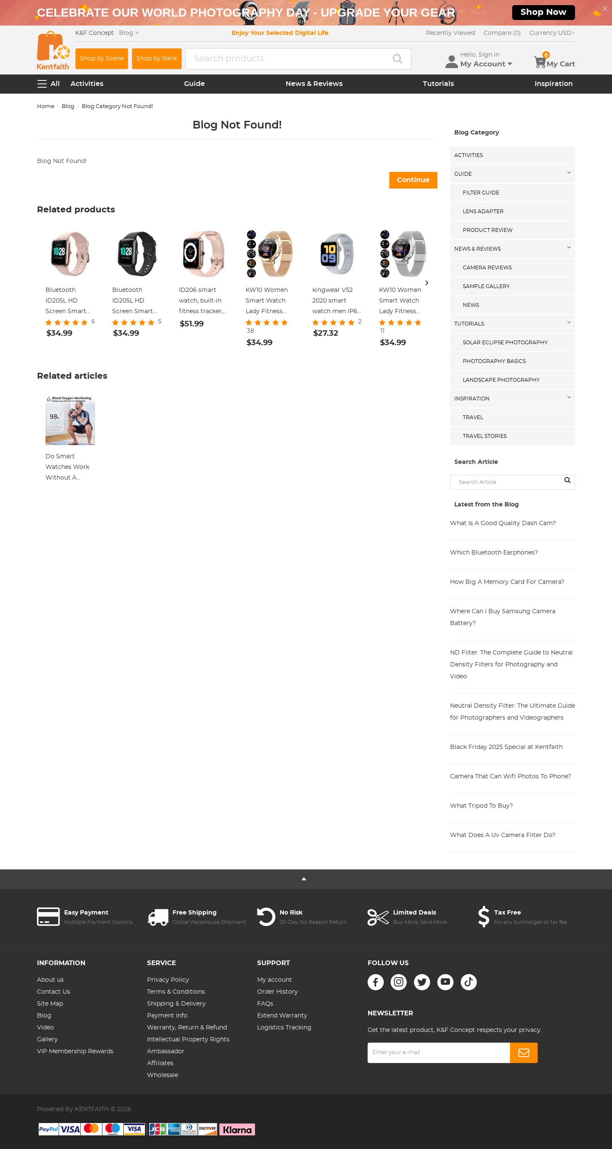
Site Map (50, 1004)
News (471, 305)
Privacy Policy (168, 980)
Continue (413, 180)
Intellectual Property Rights (188, 1040)
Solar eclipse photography (505, 342)
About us (50, 980)
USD (552, 33)
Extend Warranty (282, 1016)
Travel (473, 417)
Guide (194, 83)
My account (274, 980)
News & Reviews (314, 83)
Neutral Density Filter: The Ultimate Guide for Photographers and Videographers (512, 712)
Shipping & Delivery (176, 1004)
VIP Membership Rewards (75, 1052)
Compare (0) (502, 33)
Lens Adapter (483, 211)
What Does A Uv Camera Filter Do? (502, 835)
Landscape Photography (501, 380)
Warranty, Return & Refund (187, 1028)
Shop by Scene (102, 59)
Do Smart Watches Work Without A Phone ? (67, 468)
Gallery (47, 1040)
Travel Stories (485, 436)
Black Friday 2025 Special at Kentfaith (506, 747)
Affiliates (160, 1063)
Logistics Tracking (284, 1028)
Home (45, 106)
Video (45, 1028)
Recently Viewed (450, 33)
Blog (68, 106)
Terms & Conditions (176, 992)
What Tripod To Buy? (481, 806)
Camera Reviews (487, 267)
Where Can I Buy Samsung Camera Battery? (502, 617)
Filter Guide (481, 192)
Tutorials (438, 83)
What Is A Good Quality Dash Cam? (503, 523)
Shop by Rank (156, 59)
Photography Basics (494, 361)
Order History (277, 992)
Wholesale (162, 1075)
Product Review (488, 230)
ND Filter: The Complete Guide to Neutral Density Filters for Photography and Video (511, 665)
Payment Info (167, 1016)
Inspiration (554, 83)
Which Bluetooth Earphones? (494, 553)
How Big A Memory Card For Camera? (507, 582)
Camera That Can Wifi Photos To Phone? (510, 777)
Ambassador (165, 1052)
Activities (87, 83)
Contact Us (53, 992)
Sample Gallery (486, 286)
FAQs (265, 1004)
